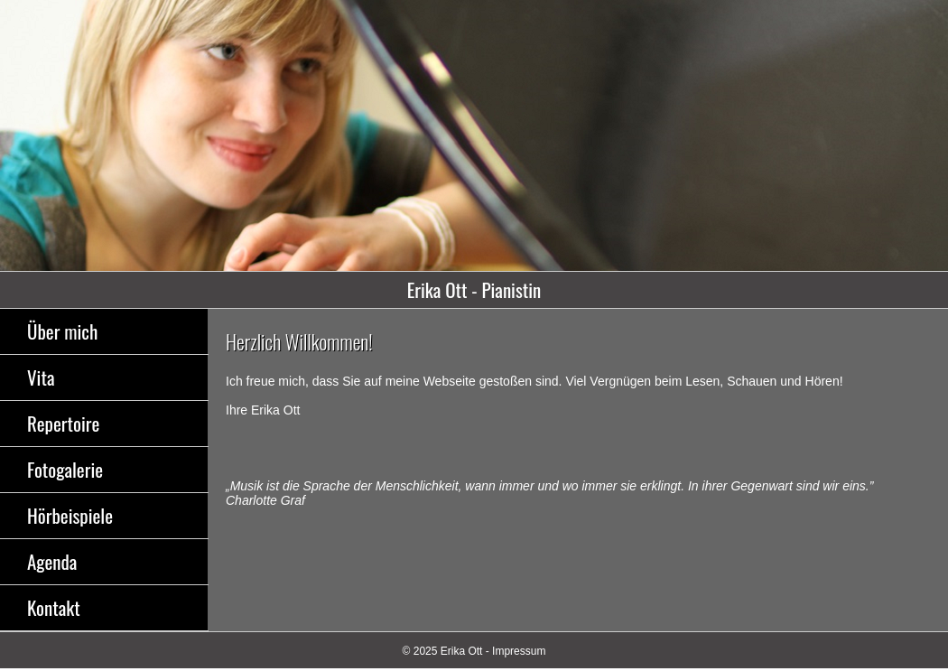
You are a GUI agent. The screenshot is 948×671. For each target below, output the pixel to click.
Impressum (518, 651)
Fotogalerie (65, 469)
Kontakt (53, 607)
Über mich (62, 331)
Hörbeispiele (70, 515)
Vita (40, 377)
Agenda (52, 561)
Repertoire (63, 423)
